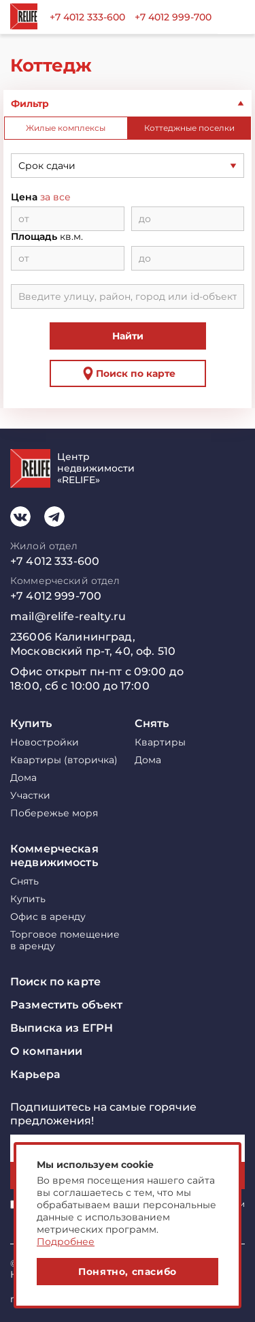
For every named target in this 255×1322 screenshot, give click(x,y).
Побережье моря (54, 813)
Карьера (35, 1074)
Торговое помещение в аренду (65, 940)
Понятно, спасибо (127, 1271)
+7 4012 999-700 (173, 17)
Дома (23, 778)
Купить (31, 723)
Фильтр (30, 103)
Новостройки (44, 742)
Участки (30, 795)
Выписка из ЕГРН (61, 1027)
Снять (152, 723)
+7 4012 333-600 (87, 17)
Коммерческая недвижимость (54, 855)
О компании (46, 1051)
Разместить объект (66, 1004)
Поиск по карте (127, 373)
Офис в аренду (48, 917)
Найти (127, 336)
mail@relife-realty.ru (68, 616)
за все (55, 197)
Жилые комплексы (65, 128)
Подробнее (66, 1241)
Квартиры (160, 742)
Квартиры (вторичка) (64, 760)
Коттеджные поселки (189, 128)
